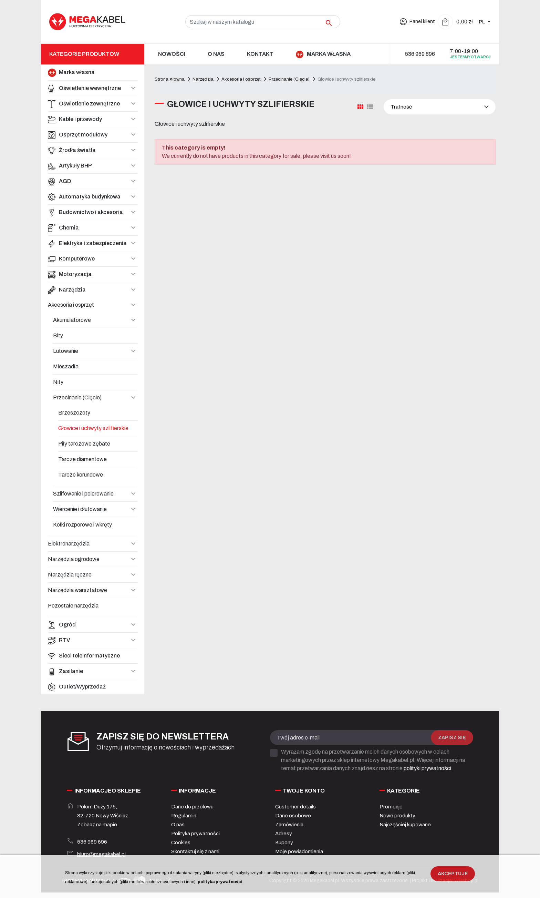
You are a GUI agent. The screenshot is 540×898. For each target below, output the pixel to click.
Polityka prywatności (195, 833)
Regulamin (183, 815)
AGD (59, 181)
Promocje (391, 806)
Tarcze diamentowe (82, 459)
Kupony (284, 842)
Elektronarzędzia (69, 544)
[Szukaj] (262, 21)
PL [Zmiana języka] (482, 21)
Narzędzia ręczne (70, 575)
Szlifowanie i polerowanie (83, 494)
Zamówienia (289, 824)
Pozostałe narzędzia (73, 606)
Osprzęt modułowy (77, 135)
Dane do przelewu (192, 806)
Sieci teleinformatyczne (84, 656)
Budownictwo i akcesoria (85, 212)
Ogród (62, 625)
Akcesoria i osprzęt (71, 305)
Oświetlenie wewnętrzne (84, 88)
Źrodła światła (72, 150)
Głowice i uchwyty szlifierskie (93, 428)
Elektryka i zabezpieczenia (87, 243)
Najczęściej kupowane (405, 824)
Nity (58, 382)
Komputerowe (71, 259)
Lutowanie (65, 351)
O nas (178, 824)
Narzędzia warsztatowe (77, 590)
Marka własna (71, 72)
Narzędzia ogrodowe (74, 559)
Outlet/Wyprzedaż (77, 687)
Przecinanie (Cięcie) (77, 397)
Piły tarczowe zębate (84, 444)
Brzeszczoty (74, 413)
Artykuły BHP (70, 166)
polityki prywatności (427, 768)
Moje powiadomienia (299, 851)
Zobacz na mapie (97, 824)
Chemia (63, 228)
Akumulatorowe (72, 320)
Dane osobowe (293, 815)
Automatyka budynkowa (84, 197)
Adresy (283, 833)
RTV (59, 640)
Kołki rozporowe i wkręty (82, 525)
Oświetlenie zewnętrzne (84, 104)
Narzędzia (67, 290)
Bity (58, 335)
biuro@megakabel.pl (101, 854)
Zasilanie (65, 671)
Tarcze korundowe (80, 475)
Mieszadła (66, 366)
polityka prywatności (220, 881)
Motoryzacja (70, 274)
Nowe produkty (397, 815)
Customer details (295, 806)
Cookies (180, 842)
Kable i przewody (75, 119)
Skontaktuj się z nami (195, 851)
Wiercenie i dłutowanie (80, 509)
